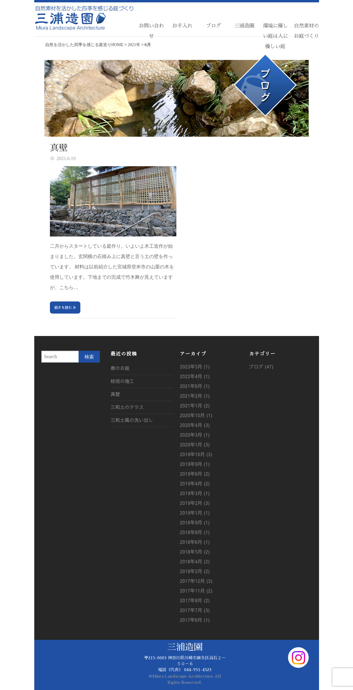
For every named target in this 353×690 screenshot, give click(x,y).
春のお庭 (119, 368)
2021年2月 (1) (195, 395)
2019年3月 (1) (195, 493)
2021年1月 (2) (195, 405)
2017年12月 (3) (196, 581)
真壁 (59, 147)
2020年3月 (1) (195, 434)
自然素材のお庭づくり (306, 31)
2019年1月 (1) (195, 512)
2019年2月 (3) (195, 503)
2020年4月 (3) (195, 425)
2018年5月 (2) (195, 551)
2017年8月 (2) (195, 600)
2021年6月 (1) (195, 386)
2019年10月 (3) (196, 454)
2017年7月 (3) (195, 610)
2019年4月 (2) (195, 483)
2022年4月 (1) (195, 376)
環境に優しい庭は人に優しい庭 (275, 36)
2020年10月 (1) (196, 415)
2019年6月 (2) (195, 473)
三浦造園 (244, 25)
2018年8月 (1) (195, 532)
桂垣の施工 (122, 381)
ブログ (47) (261, 366)
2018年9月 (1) (195, 522)
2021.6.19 (66, 158)
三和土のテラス (127, 407)
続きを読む (63, 307)
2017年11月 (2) (196, 590)
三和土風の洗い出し (131, 420)
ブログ (213, 25)
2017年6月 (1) (195, 619)
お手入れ (182, 25)
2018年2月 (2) (195, 571)
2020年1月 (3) (195, 444)
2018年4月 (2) (195, 561)
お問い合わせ (151, 31)
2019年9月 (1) (195, 464)
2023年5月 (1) (195, 366)
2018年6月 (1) (195, 542)
